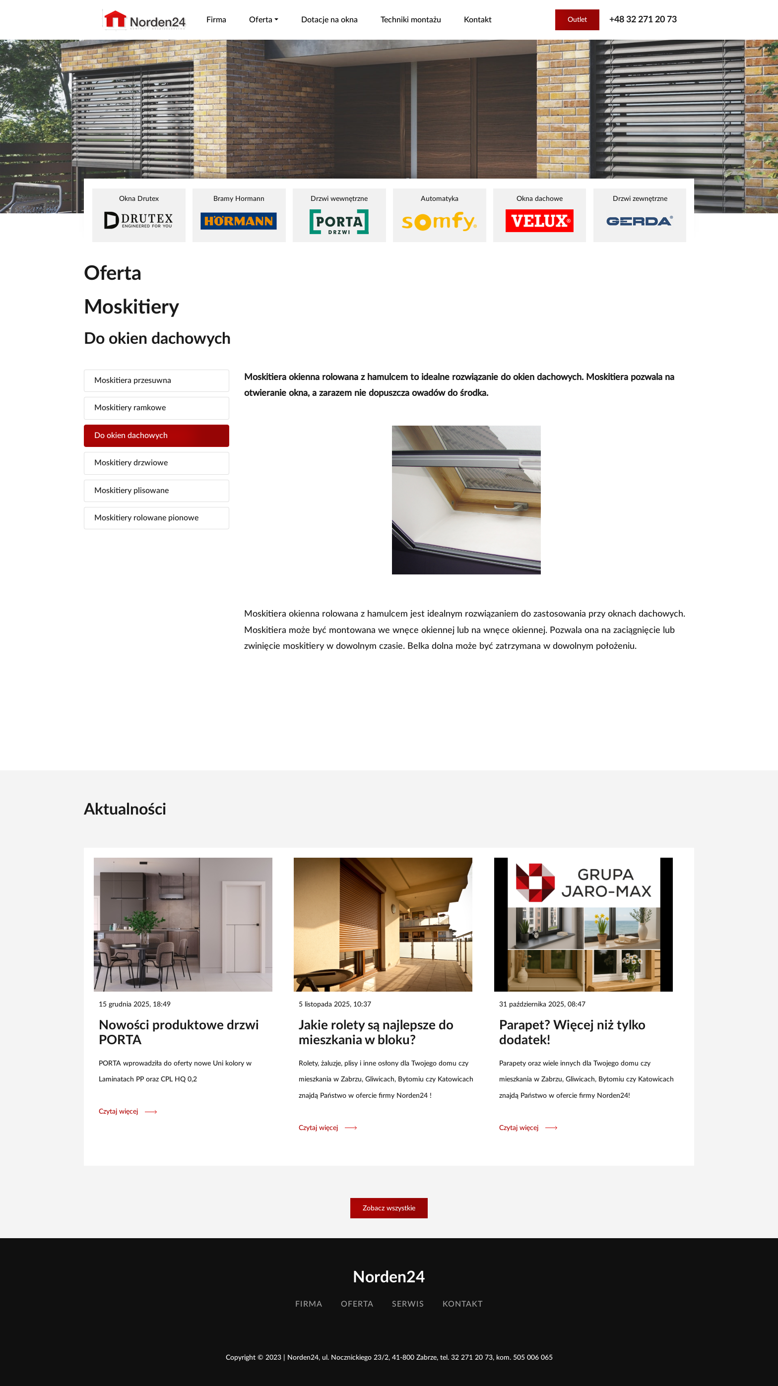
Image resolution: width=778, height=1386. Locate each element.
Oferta (357, 1304)
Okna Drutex (139, 213)
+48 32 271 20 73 (643, 19)
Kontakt (478, 20)
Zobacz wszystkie (389, 1208)
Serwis (408, 1304)
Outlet (577, 19)
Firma (216, 20)
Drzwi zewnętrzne (640, 213)
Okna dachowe (540, 213)
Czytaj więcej (128, 1111)
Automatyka (439, 214)
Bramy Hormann (238, 213)
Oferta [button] (260, 20)
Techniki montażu (411, 20)
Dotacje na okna (329, 20)
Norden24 (389, 1277)
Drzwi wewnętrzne (339, 214)
